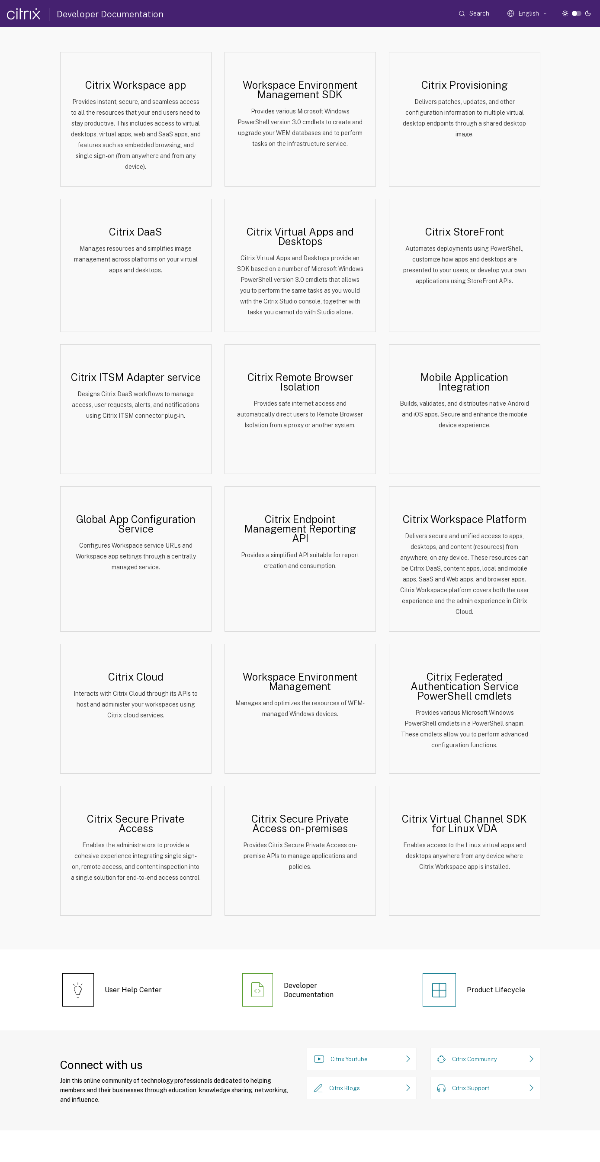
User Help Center (133, 990)
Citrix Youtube (349, 1059)
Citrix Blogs (344, 1088)
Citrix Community (474, 1059)
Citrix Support (470, 1088)
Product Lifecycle (496, 990)
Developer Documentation (110, 14)
